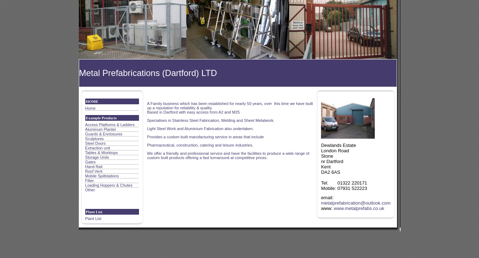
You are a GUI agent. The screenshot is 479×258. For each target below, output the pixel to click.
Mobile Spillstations (102, 176)
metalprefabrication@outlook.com (356, 203)
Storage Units (97, 157)
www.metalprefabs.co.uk (359, 208)
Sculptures (94, 139)
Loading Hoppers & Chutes (109, 185)
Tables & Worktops (101, 152)
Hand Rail (93, 166)
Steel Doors (95, 143)
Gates (90, 162)
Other (90, 190)
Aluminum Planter (100, 129)
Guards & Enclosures (104, 134)
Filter (89, 180)
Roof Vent (93, 171)
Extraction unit (97, 148)
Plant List (93, 218)
